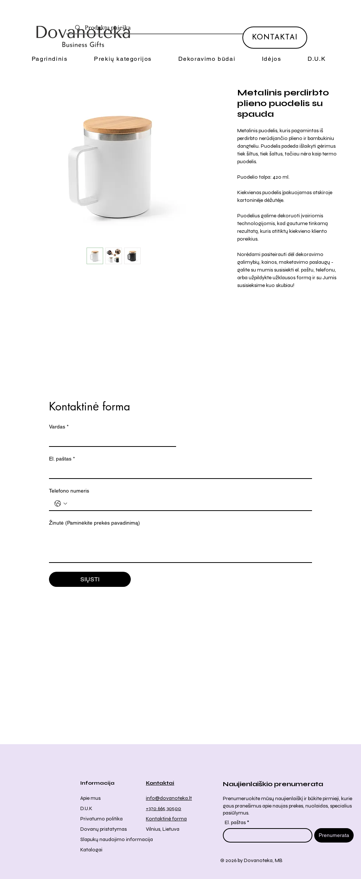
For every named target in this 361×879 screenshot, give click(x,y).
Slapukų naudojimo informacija (116, 839)
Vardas (59, 427)
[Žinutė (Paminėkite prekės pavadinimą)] (180, 545)
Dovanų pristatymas (103, 829)
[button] (122, 59)
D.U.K (86, 808)
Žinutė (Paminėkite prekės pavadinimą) (94, 523)
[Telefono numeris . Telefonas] (188, 503)
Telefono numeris (69, 491)
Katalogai (91, 850)
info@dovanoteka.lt (169, 798)
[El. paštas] (178, 471)
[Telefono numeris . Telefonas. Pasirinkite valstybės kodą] (60, 503)
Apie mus (90, 798)
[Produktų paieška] (184, 28)
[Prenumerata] (334, 835)
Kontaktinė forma (166, 819)
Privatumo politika (101, 819)
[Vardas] (110, 439)
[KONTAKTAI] (274, 38)
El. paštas (62, 459)
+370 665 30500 (163, 808)
